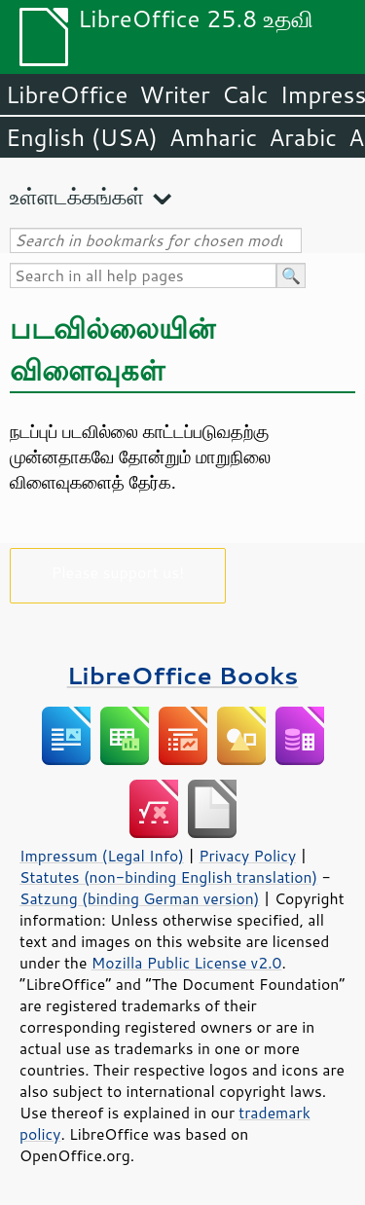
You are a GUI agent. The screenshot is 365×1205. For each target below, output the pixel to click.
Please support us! (118, 572)
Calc (245, 94)
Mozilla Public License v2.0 (186, 962)
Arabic (303, 137)
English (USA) (82, 137)
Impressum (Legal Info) (101, 855)
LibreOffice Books (183, 675)
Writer (174, 94)
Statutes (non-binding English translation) (168, 877)
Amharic (213, 137)
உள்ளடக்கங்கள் (77, 196)
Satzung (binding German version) (139, 898)
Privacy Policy (247, 855)
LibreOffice (67, 94)
